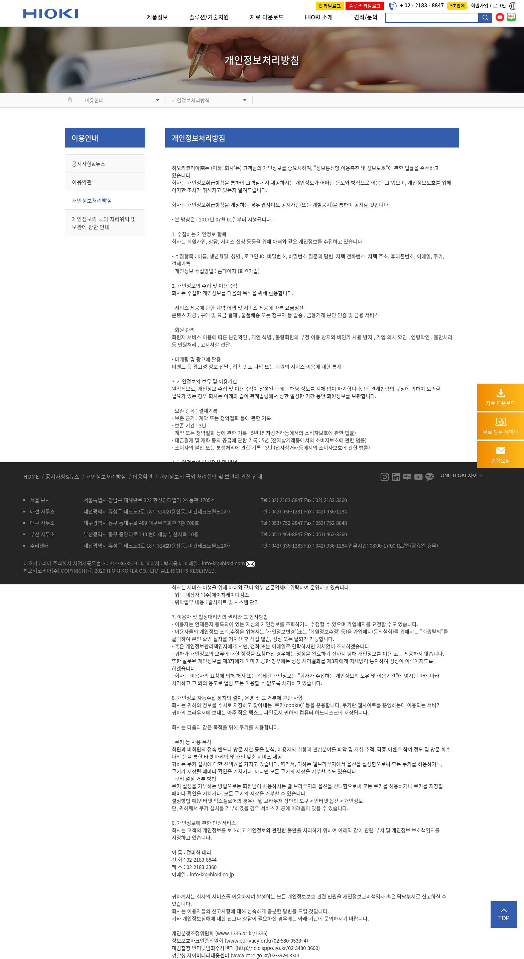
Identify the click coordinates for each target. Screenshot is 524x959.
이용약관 (82, 182)
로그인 (499, 5)
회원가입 (480, 5)
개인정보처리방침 (191, 100)
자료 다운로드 (267, 17)
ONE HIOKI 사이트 (461, 475)
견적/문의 (366, 17)
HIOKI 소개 (319, 17)
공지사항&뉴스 (89, 164)
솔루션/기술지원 (209, 17)
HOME (31, 476)
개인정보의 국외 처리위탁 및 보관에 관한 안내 (104, 223)
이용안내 (94, 100)
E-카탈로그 (330, 5)
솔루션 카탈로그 (365, 5)
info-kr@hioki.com (228, 563)
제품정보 (157, 17)
